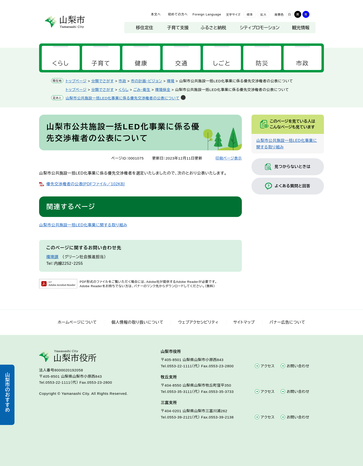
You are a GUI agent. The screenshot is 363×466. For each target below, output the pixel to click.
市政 (302, 63)
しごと (221, 63)
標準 (250, 14)
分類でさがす (102, 81)
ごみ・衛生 (141, 90)
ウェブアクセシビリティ (198, 322)
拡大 (263, 14)
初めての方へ (178, 14)
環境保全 (162, 90)
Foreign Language (207, 14)
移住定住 (144, 27)
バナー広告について (287, 322)
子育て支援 (177, 27)
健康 (141, 63)
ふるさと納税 (213, 27)
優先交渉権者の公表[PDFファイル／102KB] (85, 184)
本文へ (156, 14)
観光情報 (300, 27)
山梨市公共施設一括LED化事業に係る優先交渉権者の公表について (123, 98)
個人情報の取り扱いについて (137, 322)
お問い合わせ (298, 366)
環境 (171, 81)
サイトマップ (244, 322)
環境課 (52, 257)
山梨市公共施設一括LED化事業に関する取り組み (83, 225)
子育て (101, 63)
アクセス (268, 366)
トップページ (76, 81)
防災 (262, 63)
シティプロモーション (259, 27)
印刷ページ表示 (229, 158)
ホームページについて (77, 322)
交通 (181, 63)
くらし (60, 63)
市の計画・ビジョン (146, 81)
